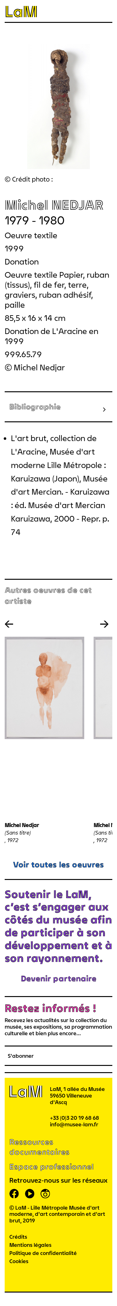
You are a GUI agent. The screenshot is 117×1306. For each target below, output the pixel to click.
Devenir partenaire (58, 978)
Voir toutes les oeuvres (58, 864)
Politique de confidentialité (43, 1253)
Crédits (18, 1237)
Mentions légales (30, 1245)
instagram (45, 1193)
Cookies (18, 1261)
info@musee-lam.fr (74, 1124)
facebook (14, 1193)
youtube (29, 1193)
